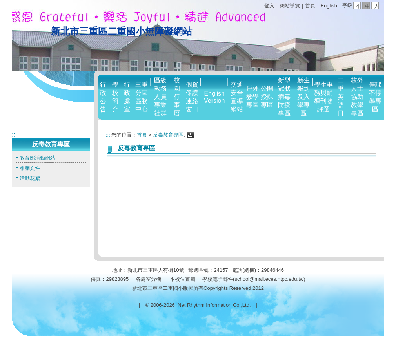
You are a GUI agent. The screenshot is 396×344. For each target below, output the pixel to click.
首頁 (310, 6)
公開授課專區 (267, 96)
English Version (214, 97)
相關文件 (30, 168)
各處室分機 (148, 279)
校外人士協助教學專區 (357, 96)
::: (257, 6)
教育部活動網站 (37, 158)
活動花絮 (30, 178)
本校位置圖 (182, 279)
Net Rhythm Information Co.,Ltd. (214, 305)
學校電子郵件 (217, 279)
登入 (269, 6)
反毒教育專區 (168, 135)
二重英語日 (341, 96)
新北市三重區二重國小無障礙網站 (121, 31)
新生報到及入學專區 (303, 96)
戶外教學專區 (252, 96)
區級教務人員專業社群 (160, 96)
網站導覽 (290, 6)
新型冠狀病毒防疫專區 (284, 96)
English (328, 6)
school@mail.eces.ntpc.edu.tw (268, 279)
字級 (347, 5)
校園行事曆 (177, 96)
